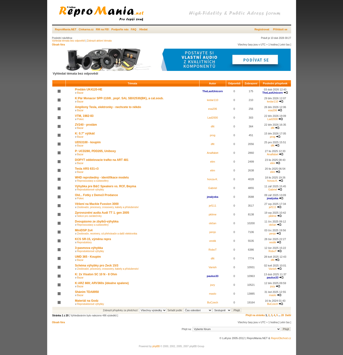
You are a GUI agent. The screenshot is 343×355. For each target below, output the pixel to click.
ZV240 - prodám (86, 124)
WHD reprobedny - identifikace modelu (102, 177)
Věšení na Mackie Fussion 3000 (97, 204)
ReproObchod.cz (281, 338)
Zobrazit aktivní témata (99, 40)
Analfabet (212, 152)
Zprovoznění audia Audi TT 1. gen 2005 (102, 212)
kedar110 (212, 100)
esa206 (212, 108)
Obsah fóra (58, 44)
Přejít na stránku (255, 315)
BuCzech (212, 302)
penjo (212, 232)
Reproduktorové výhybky (90, 189)
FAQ (133, 29)
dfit (212, 126)
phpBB (156, 346)
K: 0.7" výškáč (85, 133)
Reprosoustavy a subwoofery (93, 180)
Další (288, 315)
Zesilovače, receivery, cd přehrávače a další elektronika (107, 233)
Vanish (213, 267)
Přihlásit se (280, 29)
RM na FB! (102, 29)
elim (212, 161)
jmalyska (212, 196)
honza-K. (212, 179)
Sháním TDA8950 (87, 292)
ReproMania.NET (66, 29)
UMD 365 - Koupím (88, 256)
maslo (212, 293)
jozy (212, 284)
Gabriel (212, 188)
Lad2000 (212, 117)
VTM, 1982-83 (84, 116)
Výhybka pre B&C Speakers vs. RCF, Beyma (105, 186)
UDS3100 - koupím (88, 142)
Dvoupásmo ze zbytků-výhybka (97, 221)
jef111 (212, 205)
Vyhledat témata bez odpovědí (68, 40)
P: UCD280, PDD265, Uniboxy (95, 151)
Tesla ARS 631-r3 (87, 168)
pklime (213, 214)
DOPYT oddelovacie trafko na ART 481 (102, 160)
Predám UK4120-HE (88, 89)
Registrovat (261, 29)
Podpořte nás (120, 29)
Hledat (143, 29)
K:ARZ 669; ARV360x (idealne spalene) (102, 283)
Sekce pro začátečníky (89, 216)
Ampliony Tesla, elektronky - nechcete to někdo (108, 107)
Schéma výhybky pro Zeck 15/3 (96, 265)
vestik (212, 240)
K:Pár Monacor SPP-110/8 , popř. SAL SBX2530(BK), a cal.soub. (119, 98)
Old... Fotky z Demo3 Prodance (96, 195)
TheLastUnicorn (212, 91)
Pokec (80, 119)
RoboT (213, 249)
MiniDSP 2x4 (84, 230)
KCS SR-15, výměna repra (93, 239)
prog (212, 135)
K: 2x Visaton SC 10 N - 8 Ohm (96, 274)
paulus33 (213, 276)
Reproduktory (84, 242)
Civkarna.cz (86, 29)
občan (212, 223)
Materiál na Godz (87, 300)
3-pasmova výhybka (89, 248)
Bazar (80, 92)
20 (282, 315)
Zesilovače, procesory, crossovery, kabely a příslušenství (107, 207)
